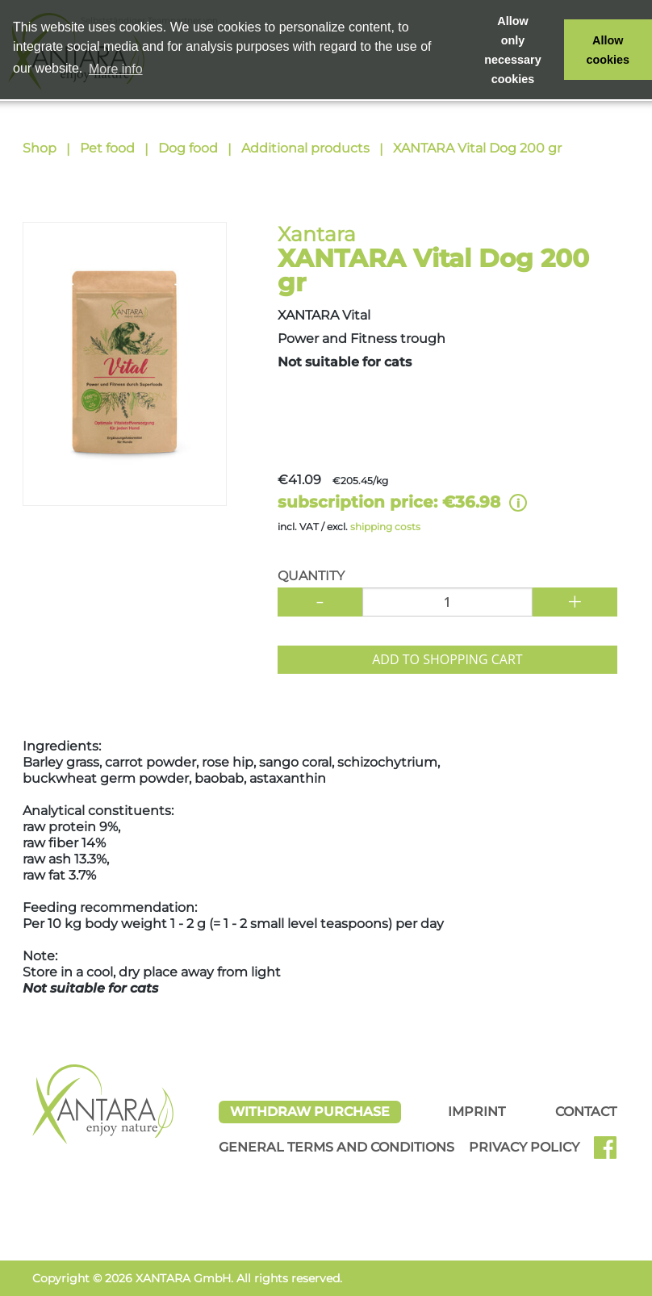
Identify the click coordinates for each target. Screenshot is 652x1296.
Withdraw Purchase (310, 1111)
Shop (39, 148)
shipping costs (385, 526)
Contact (585, 1111)
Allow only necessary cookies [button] (512, 50)
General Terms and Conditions (336, 1147)
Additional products (305, 148)
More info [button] (116, 69)
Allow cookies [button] (608, 50)
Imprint (476, 1111)
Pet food (107, 148)
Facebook (611, 1153)
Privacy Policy (524, 1147)
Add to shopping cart (447, 659)
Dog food (188, 148)
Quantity (311, 575)
